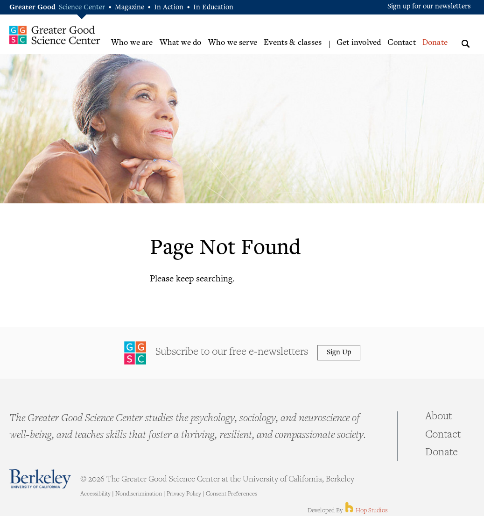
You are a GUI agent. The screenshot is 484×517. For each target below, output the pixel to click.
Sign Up (339, 353)
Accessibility (95, 494)
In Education (213, 8)
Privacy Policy (184, 494)
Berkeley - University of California (40, 478)
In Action (168, 8)
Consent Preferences (231, 494)
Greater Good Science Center (54, 35)
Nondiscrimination (138, 494)
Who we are (132, 43)
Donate (435, 43)
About (438, 417)
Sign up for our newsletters (429, 7)
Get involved (359, 43)
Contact (401, 43)
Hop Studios (365, 511)
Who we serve (232, 43)
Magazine (129, 8)
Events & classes (293, 43)
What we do (181, 43)
